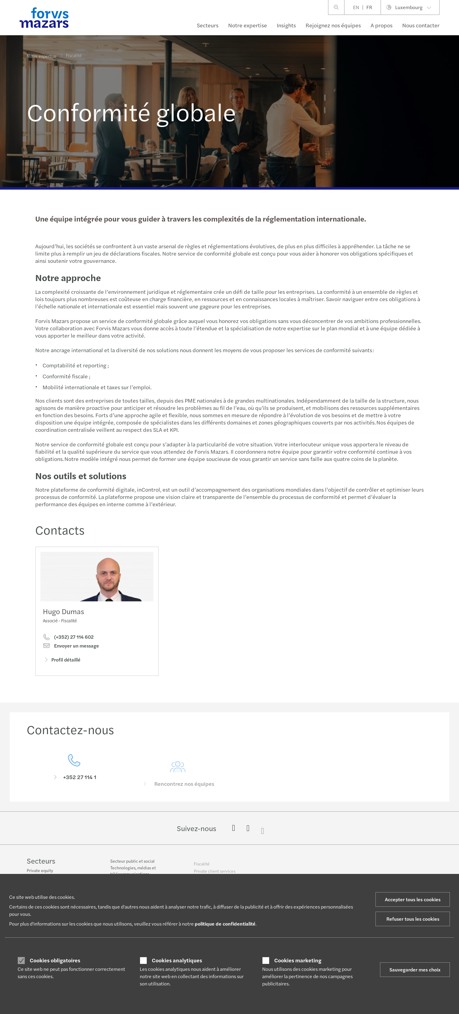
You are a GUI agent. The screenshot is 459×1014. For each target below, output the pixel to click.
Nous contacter (421, 25)
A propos (381, 25)
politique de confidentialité (225, 923)
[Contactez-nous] (74, 776)
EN (356, 7)
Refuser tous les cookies (412, 918)
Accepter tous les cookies (412, 899)
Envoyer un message (71, 647)
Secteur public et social (132, 864)
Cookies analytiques (177, 960)
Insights (286, 25)
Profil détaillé (61, 661)
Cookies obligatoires (55, 960)
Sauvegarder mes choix (414, 969)
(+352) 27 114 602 (68, 638)
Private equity (40, 871)
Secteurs (207, 25)
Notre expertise (247, 25)
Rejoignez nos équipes (333, 25)
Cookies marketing (297, 960)
